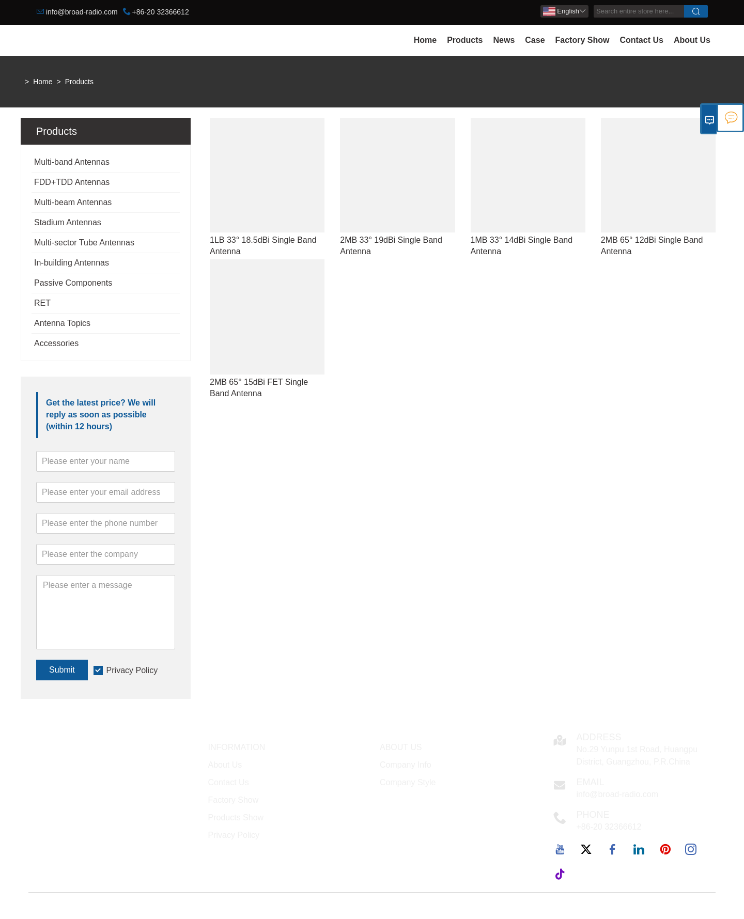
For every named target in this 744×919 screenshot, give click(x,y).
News (504, 40)
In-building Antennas (71, 262)
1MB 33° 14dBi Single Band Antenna (522, 246)
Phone (593, 814)
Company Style (408, 782)
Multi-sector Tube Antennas (84, 242)
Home (425, 40)
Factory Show (582, 40)
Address (599, 737)
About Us (692, 40)
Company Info (405, 764)
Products (465, 40)
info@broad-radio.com (82, 12)
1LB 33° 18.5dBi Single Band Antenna (263, 246)
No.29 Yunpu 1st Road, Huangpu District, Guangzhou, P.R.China (637, 755)
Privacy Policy (132, 670)
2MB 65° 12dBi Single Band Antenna (652, 246)
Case (535, 40)
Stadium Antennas (67, 222)
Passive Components (73, 282)
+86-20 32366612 (160, 12)
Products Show (236, 817)
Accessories (56, 343)
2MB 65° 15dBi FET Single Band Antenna (259, 388)
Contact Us (641, 40)
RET (42, 303)
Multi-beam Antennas (73, 202)
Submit (62, 669)
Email (591, 782)
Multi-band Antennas (72, 162)
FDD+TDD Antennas (72, 182)
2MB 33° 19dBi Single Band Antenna (391, 246)
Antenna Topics (62, 323)
